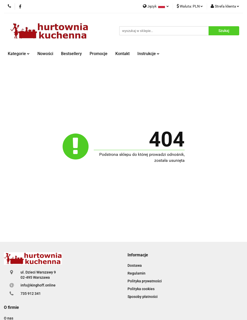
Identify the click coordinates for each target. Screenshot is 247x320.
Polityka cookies (141, 289)
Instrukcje (148, 53)
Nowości (45, 53)
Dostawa (135, 265)
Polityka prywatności (145, 281)
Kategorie (19, 53)
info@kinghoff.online (38, 285)
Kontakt (122, 53)
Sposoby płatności (143, 297)
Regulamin (136, 273)
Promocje (99, 53)
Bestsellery (71, 53)
